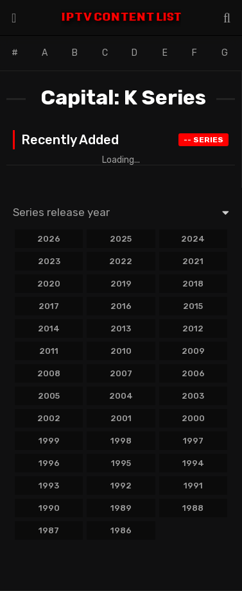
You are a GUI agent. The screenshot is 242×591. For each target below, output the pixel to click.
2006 (193, 373)
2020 (48, 283)
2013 (120, 328)
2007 (121, 373)
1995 (121, 463)
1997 (193, 440)
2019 (121, 283)
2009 (193, 351)
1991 (193, 485)
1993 (49, 485)
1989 (121, 508)
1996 (49, 463)
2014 (49, 328)
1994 (193, 463)
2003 (193, 396)
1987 (49, 530)
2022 (120, 261)
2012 (192, 328)
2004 (121, 396)
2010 (121, 351)
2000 (193, 418)
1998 (121, 440)
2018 (192, 283)
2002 (48, 418)
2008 (48, 373)
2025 (121, 239)
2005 (49, 396)
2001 (121, 418)
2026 (48, 239)
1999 (49, 440)
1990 (49, 508)
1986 (121, 530)
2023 (49, 261)
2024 (193, 239)
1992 (121, 485)
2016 (121, 306)
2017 (49, 306)
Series (203, 139)
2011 (48, 351)
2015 (193, 306)
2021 (192, 261)
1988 (192, 508)
